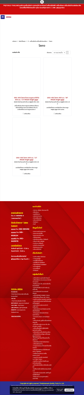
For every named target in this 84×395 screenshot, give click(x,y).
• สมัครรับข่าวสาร (37, 216)
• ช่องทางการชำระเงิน (38, 235)
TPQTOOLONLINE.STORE (19, 301)
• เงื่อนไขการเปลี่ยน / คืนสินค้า (40, 239)
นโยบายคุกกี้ (18, 392)
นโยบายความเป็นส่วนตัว (47, 390)
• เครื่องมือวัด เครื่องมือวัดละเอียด (41, 332)
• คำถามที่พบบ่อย (37, 218)
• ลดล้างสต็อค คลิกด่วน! (39, 257)
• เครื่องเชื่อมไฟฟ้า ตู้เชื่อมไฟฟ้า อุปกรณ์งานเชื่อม (41, 329)
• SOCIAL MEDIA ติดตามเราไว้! (40, 210)
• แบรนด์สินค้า (36, 268)
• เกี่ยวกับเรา (36, 212)
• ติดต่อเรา (35, 222)
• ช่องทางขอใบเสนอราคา (39, 231)
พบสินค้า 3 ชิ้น (16, 52)
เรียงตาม (49, 53)
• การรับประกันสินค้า (38, 243)
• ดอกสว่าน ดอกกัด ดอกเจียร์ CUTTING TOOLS (40, 358)
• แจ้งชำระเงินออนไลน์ (38, 245)
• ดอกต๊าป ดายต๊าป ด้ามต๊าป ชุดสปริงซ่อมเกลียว (41, 362)
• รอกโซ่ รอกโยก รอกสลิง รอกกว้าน (42, 299)
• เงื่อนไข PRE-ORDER (38, 241)
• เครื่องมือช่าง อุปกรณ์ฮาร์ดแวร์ (41, 278)
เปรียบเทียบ (27, 114)
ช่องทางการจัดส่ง (16, 316)
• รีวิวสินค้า (35, 270)
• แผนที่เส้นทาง (36, 214)
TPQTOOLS (21, 305)
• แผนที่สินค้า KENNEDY (39, 263)
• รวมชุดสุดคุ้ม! (36, 259)
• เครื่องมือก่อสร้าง (38, 344)
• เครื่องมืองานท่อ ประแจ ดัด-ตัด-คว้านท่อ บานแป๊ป (41, 325)
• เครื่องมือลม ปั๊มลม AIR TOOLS (41, 297)
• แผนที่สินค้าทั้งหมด (38, 261)
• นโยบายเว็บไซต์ (37, 220)
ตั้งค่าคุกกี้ (59, 390)
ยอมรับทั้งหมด (69, 390)
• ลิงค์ (34, 224)
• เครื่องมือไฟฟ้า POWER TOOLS (41, 295)
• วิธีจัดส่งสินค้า (37, 237)
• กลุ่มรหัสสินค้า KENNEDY (39, 265)
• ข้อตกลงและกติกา (38, 247)
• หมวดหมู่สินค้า (37, 267)
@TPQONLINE (23, 308)
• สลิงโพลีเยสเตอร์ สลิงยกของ (41, 342)
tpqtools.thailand (24, 303)
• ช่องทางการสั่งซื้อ (38, 233)
